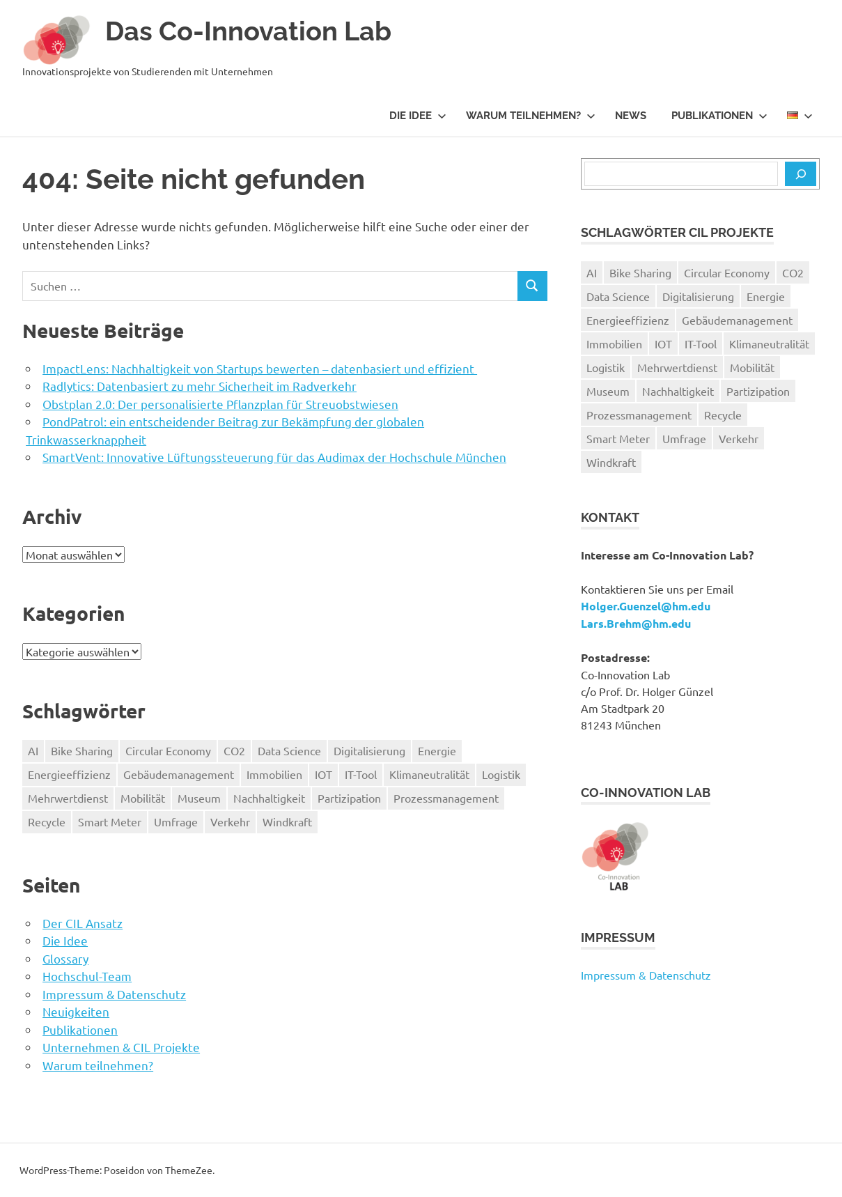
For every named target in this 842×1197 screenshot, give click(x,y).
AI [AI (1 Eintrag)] (33, 750)
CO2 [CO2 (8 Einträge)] (234, 750)
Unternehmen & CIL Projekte (121, 1047)
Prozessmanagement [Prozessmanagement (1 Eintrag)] (446, 798)
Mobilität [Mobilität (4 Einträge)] (142, 798)
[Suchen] (800, 174)
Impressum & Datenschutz (114, 994)
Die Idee (417, 115)
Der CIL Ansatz (82, 923)
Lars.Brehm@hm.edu (636, 623)
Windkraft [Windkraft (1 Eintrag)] (287, 821)
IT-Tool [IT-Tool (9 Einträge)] (361, 774)
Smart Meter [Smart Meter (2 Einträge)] (109, 821)
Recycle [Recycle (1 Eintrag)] (46, 821)
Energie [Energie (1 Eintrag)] (437, 750)
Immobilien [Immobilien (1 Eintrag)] (274, 774)
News (630, 115)
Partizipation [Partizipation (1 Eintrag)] (349, 798)
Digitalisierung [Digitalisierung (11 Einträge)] (369, 750)
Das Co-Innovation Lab (248, 31)
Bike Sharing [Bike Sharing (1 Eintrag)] (82, 750)
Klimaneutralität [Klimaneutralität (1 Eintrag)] (429, 774)
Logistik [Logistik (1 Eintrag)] (501, 774)
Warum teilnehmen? (530, 115)
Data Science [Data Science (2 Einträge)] (289, 750)
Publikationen (719, 115)
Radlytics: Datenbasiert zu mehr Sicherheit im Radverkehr (199, 385)
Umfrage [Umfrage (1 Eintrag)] (176, 821)
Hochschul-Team (87, 975)
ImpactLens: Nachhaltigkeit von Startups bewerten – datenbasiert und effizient (259, 368)
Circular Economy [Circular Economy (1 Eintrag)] (168, 750)
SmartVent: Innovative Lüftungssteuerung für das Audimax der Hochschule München (274, 456)
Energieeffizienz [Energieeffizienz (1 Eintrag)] (69, 774)
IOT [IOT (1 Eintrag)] (323, 774)
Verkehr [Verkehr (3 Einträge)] (230, 821)
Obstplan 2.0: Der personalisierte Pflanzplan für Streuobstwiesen (220, 403)
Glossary (65, 958)
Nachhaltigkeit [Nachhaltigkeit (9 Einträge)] (269, 798)
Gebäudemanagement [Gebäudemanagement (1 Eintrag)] (178, 774)
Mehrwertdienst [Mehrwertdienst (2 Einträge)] (68, 798)
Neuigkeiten (75, 1011)
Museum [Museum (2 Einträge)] (199, 798)
